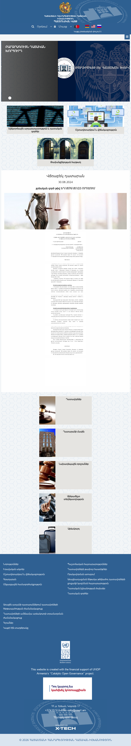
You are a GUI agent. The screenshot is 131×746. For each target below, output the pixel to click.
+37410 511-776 (55, 710)
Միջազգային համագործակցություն (22, 584)
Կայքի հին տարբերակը (15, 627)
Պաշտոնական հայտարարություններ (87, 564)
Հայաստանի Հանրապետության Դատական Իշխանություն (65, 19)
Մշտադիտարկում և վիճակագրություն (24, 574)
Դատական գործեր (78, 593)
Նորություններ (10, 564)
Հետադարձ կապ (65, 717)
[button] (9, 98)
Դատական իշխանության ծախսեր (86, 588)
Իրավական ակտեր (13, 569)
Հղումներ (8, 622)
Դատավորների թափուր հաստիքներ (87, 569)
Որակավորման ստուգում (81, 574)
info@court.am (77, 710)
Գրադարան (9, 579)
